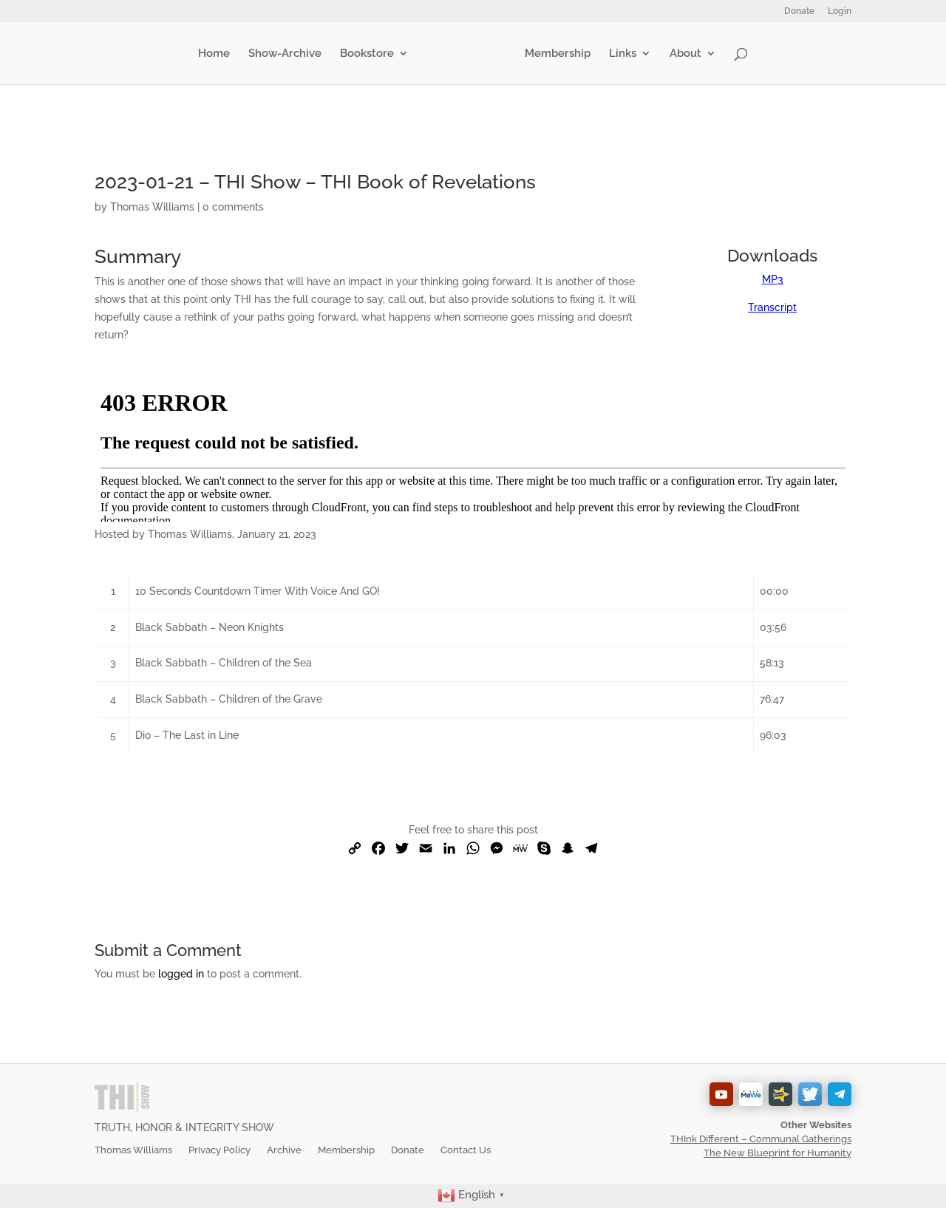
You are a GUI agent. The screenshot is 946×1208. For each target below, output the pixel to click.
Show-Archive (287, 54)
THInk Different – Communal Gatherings (760, 1138)
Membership (555, 54)
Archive (284, 1150)
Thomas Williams (152, 207)
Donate (799, 11)
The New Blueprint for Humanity (777, 1152)
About (682, 54)
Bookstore (370, 54)
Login (839, 11)
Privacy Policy (219, 1150)
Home (217, 54)
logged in (181, 974)
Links (619, 54)
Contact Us (465, 1150)
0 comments (233, 207)
